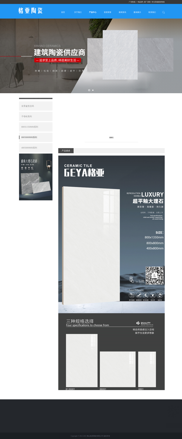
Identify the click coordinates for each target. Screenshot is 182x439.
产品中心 (92, 12)
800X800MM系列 (15, 422)
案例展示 (137, 12)
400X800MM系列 (29, 107)
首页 (63, 12)
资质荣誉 (107, 12)
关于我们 (78, 12)
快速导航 (34, 405)
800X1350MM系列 (15, 418)
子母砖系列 (13, 414)
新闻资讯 (122, 12)
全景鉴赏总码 (13, 409)
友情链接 (164, 425)
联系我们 (152, 12)
